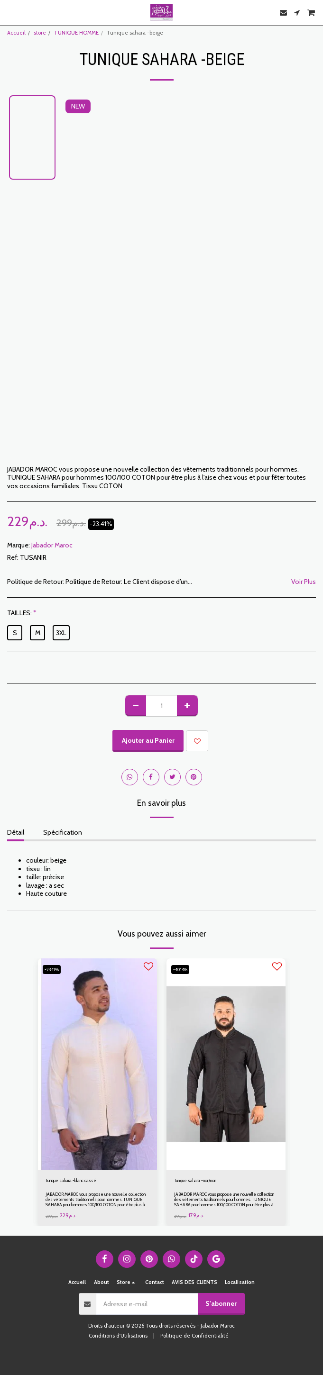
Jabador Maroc (52, 545)
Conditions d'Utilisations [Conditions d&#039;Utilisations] (118, 1335)
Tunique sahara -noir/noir (195, 1180)
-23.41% (52, 969)
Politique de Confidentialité (194, 1335)
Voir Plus (303, 582)
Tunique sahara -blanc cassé (71, 1180)
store (40, 32)
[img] (97, 1064)
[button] (10, 12)
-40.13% (180, 969)
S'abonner (221, 1303)
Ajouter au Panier (148, 740)
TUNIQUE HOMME (76, 32)
